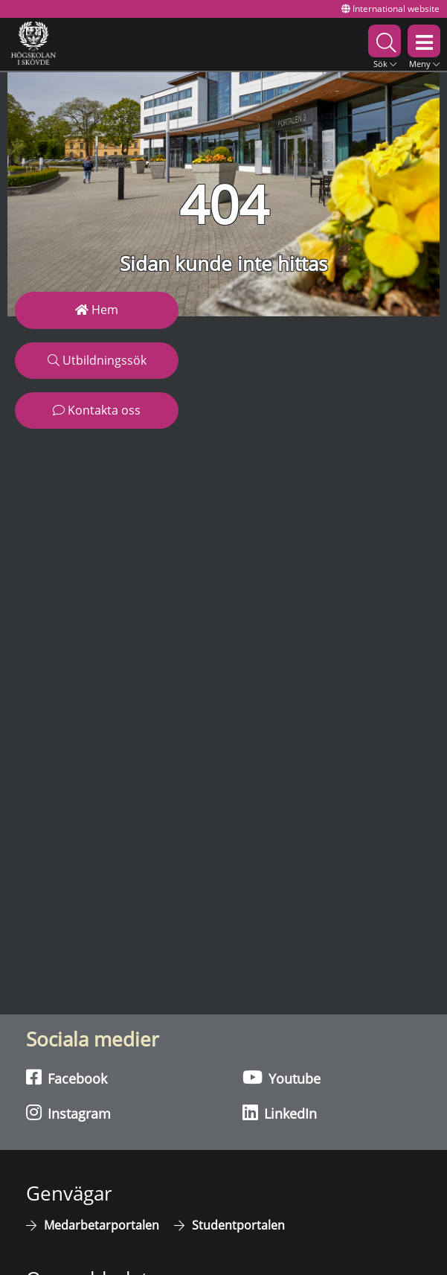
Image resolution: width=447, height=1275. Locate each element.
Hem (96, 309)
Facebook (66, 1077)
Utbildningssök (97, 360)
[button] (384, 44)
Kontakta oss (97, 410)
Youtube (281, 1077)
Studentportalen (238, 1225)
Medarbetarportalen (101, 1225)
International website (390, 8)
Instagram (68, 1112)
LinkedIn (279, 1112)
